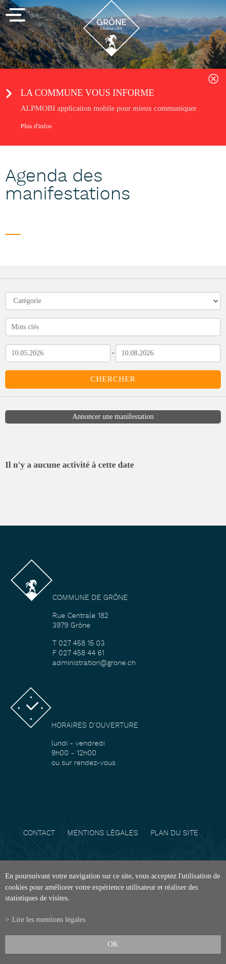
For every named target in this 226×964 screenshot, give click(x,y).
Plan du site (174, 833)
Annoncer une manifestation (113, 416)
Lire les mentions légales (48, 919)
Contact (39, 833)
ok (113, 944)
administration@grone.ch (94, 663)
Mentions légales (102, 833)
